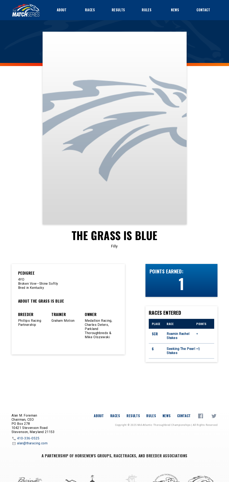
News (175, 9)
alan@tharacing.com (30, 443)
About (62, 9)
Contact (203, 9)
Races (90, 9)
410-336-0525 (26, 438)
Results (118, 9)
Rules (146, 9)
